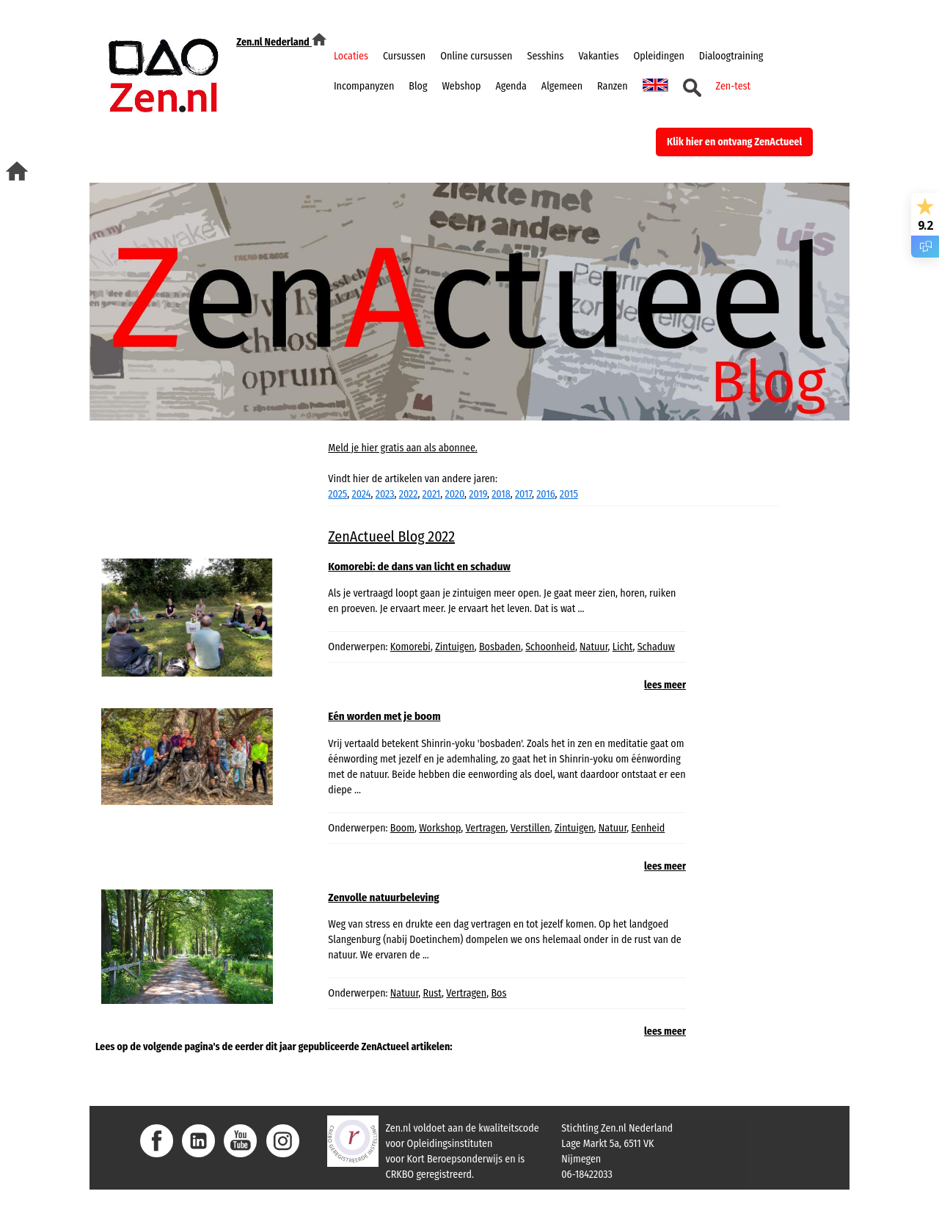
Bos (498, 993)
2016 (545, 494)
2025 (337, 494)
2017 (523, 494)
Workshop (440, 828)
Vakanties (598, 56)
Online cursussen (476, 56)
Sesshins (545, 56)
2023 (385, 494)
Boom (402, 828)
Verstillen (530, 828)
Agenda (510, 86)
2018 (501, 494)
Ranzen (612, 86)
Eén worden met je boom (384, 716)
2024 (361, 494)
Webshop (461, 86)
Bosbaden (500, 647)
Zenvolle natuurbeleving (383, 897)
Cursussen (404, 56)
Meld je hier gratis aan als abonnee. (402, 448)
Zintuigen (455, 647)
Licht (623, 647)
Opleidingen (658, 56)
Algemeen (561, 86)
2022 (408, 494)
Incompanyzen (364, 86)
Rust (432, 993)
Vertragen (485, 828)
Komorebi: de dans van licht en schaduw (419, 566)
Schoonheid (550, 647)
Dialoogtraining (731, 56)
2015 (569, 494)
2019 (478, 494)
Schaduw (656, 647)
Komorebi (410, 647)
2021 (432, 494)
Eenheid (648, 828)
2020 (454, 494)
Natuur (593, 647)
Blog (418, 86)
